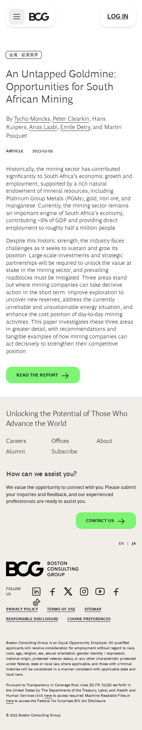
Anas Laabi (43, 127)
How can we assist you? (41, 474)
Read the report (43, 375)
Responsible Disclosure (32, 619)
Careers (16, 441)
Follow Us (13, 591)
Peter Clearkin (71, 118)
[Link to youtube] (100, 592)
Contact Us (106, 521)
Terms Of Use (61, 609)
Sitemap (92, 609)
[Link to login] (118, 16)
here (48, 695)
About (104, 441)
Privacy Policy (22, 609)
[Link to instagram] (84, 592)
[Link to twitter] (68, 592)
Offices (60, 441)
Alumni (15, 451)
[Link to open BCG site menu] (16, 17)
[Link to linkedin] (36, 592)
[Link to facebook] (52, 592)
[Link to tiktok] (36, 603)
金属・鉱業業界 (23, 54)
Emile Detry (75, 127)
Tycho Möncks (32, 118)
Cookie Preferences (89, 619)
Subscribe (64, 451)
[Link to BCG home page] (39, 16)
